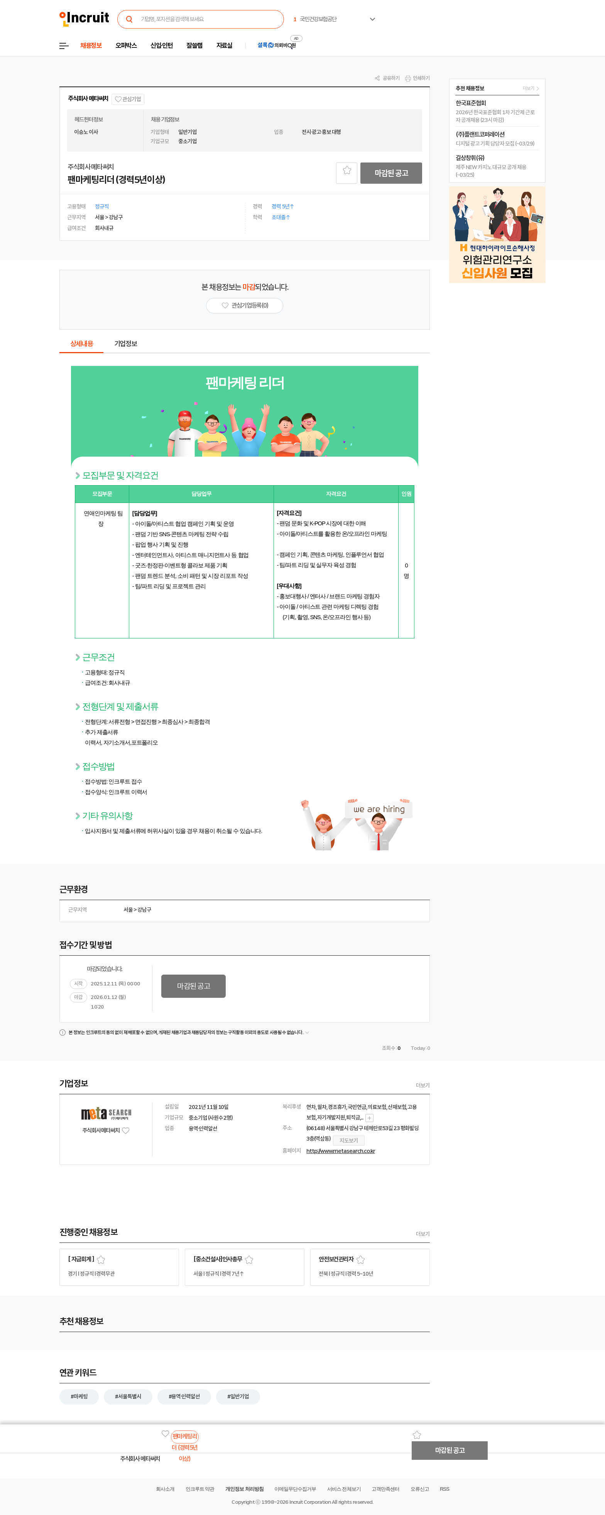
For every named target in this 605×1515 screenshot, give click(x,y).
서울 (128, 909)
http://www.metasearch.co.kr (340, 1151)
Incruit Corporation (310, 1502)
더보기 (423, 1085)
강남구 (144, 909)
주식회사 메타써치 (88, 99)
